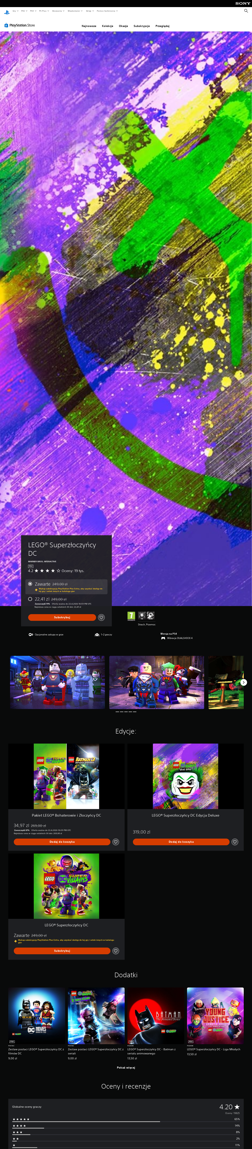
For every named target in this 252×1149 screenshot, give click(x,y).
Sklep (88, 10)
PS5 (23, 10)
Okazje (123, 22)
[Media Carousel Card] (57, 678)
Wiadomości (74, 10)
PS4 (32, 10)
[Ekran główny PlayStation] (7, 11)
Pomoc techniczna (106, 10)
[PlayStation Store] (20, 21)
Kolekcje (107, 22)
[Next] (243, 678)
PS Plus (43, 10)
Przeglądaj (163, 22)
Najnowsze (89, 22)
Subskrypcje (142, 22)
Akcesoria (57, 10)
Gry (14, 10)
